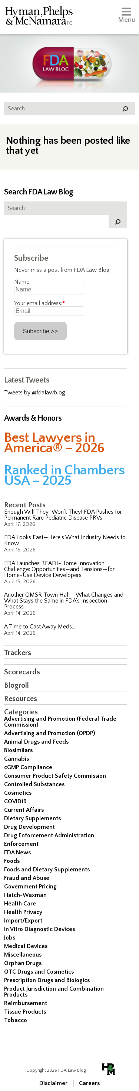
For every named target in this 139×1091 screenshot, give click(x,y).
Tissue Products (25, 1011)
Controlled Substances (34, 784)
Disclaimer (53, 1083)
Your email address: (39, 303)
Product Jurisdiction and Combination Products (54, 991)
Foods (12, 861)
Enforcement (21, 844)
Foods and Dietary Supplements (47, 869)
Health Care (20, 903)
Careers (89, 1083)
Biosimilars (18, 750)
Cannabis (16, 758)
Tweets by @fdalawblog (34, 392)
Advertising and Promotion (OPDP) (49, 733)
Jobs (9, 937)
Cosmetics (18, 793)
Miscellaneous (23, 954)
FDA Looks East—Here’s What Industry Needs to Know (65, 540)
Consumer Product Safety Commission (55, 776)
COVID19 (15, 801)
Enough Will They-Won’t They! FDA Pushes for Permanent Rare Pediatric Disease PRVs (63, 514)
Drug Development (29, 827)
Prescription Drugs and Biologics (47, 980)
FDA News (17, 852)
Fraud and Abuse (26, 878)
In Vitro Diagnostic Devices (39, 929)
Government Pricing (30, 886)
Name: (22, 281)
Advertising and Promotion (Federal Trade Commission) (60, 721)
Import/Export (23, 920)
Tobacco (15, 1020)
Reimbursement (25, 1003)
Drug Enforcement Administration (49, 835)
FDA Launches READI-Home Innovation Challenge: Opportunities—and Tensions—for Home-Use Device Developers (59, 569)
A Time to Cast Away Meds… (39, 626)
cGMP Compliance (28, 767)
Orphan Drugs (23, 963)
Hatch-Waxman (25, 895)
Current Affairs (24, 810)
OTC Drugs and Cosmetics (39, 971)
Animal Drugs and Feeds (36, 741)
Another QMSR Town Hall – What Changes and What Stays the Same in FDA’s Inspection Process (63, 600)
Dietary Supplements (32, 818)
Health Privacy (23, 912)
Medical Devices (25, 946)
